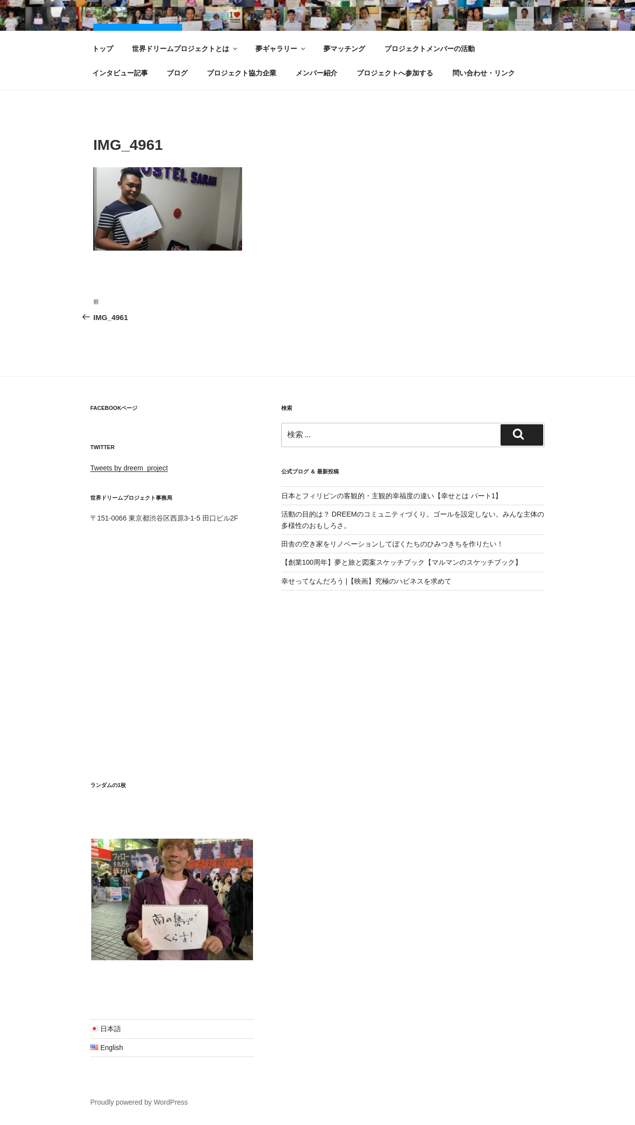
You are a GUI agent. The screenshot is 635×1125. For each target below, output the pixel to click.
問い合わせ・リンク (483, 73)
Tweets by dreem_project (129, 468)
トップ (102, 49)
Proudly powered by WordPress (139, 1102)
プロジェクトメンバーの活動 (429, 49)
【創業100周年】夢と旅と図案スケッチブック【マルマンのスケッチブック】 (401, 562)
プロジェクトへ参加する (395, 73)
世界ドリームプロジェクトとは (185, 49)
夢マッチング (344, 49)
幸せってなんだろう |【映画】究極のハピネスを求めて (366, 581)
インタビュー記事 (120, 73)
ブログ (177, 73)
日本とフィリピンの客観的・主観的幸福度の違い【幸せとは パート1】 (392, 496)
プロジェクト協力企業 (241, 73)
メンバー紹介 (316, 73)
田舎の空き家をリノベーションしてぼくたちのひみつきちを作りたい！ (392, 544)
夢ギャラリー (281, 49)
